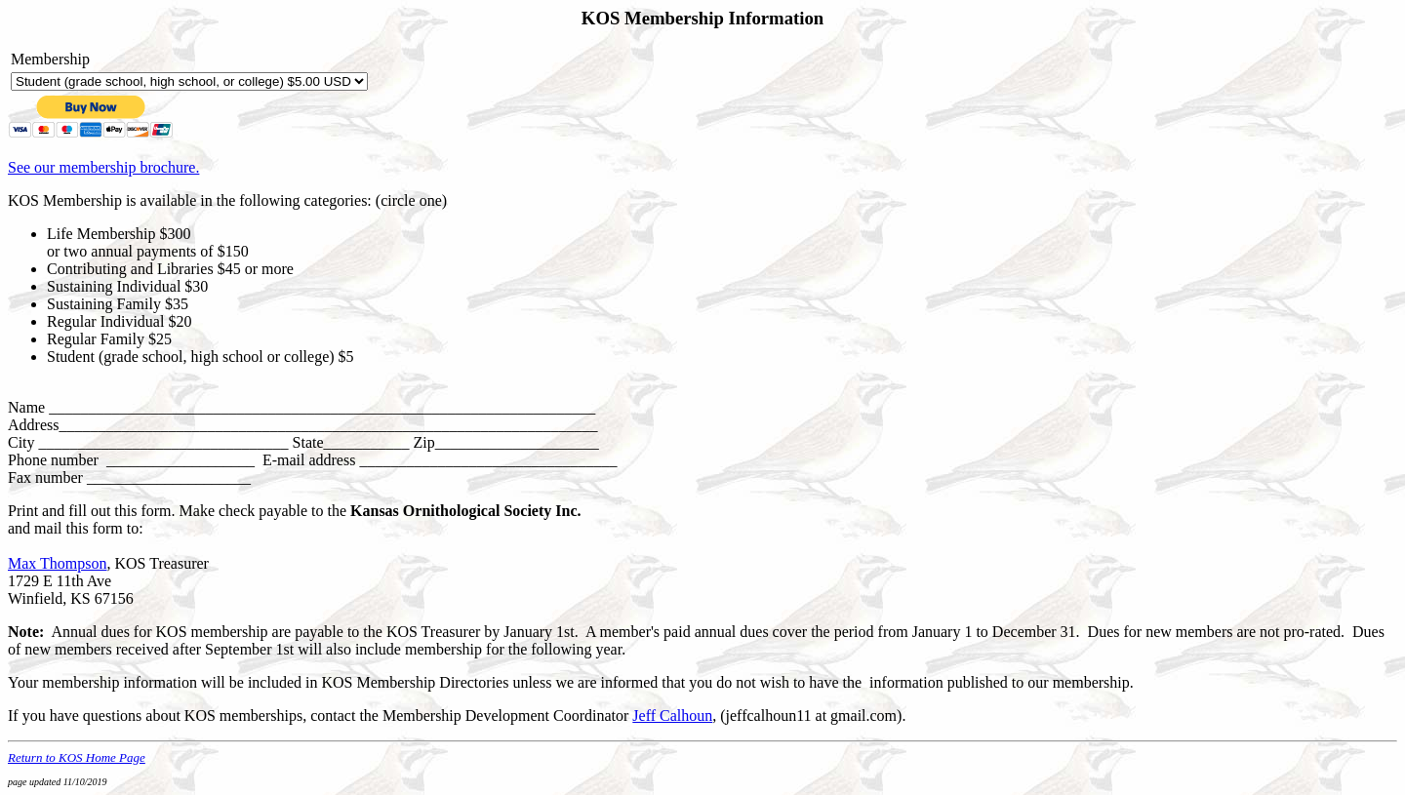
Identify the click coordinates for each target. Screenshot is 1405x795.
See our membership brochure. (103, 167)
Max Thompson (57, 563)
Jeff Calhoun (672, 715)
